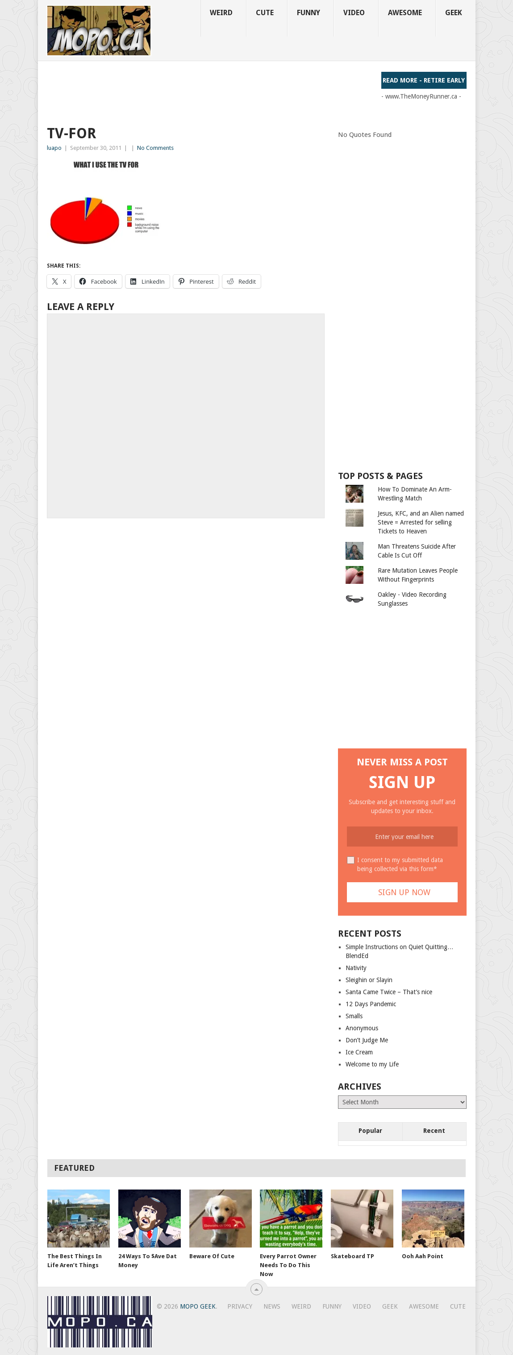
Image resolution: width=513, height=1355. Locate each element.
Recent (434, 1130)
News (271, 1306)
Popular (370, 1130)
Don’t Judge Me (367, 1040)
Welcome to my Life (372, 1064)
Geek (453, 12)
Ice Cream (359, 1052)
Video (354, 12)
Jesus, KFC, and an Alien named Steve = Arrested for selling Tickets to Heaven (421, 522)
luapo (54, 148)
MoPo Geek (198, 1306)
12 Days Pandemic (371, 1004)
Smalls (354, 1016)
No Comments (155, 148)
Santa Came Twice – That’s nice (389, 992)
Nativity (356, 967)
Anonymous (362, 1028)
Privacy (239, 1306)
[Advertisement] (209, 92)
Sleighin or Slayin (369, 979)
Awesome (405, 12)
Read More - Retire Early (424, 80)
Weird (221, 12)
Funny (308, 12)
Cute (265, 12)
